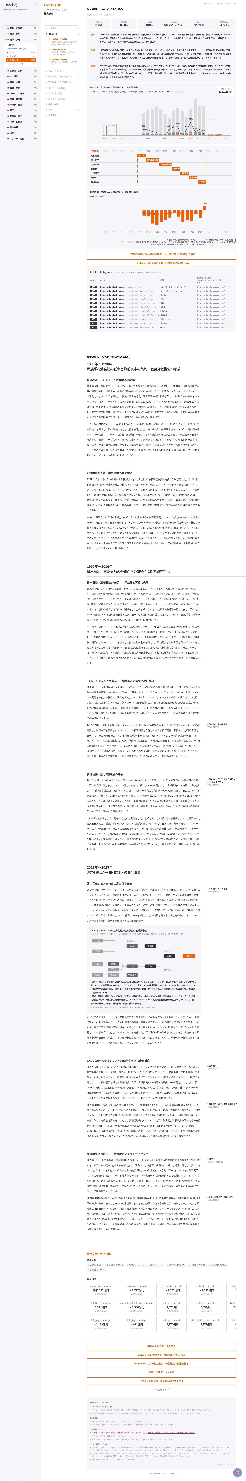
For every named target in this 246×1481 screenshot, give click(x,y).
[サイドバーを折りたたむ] (35, 5)
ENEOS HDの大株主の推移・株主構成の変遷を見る (161, 1363)
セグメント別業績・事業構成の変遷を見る (161, 1381)
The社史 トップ (161, 1389)
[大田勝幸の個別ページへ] (96, 173)
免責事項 (51, 115)
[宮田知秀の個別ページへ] (96, 182)
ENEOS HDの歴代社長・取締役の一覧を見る (161, 1354)
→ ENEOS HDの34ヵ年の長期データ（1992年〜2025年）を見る (162, 254)
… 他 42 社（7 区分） (15, 64)
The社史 (10, 5)
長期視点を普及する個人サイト (15, 9)
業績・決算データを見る (161, 1372)
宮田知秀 (199, 25)
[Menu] (237, 1472)
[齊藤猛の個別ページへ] (96, 178)
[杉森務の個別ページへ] (96, 169)
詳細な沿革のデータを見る (161, 1346)
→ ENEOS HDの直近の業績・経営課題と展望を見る (161, 263)
